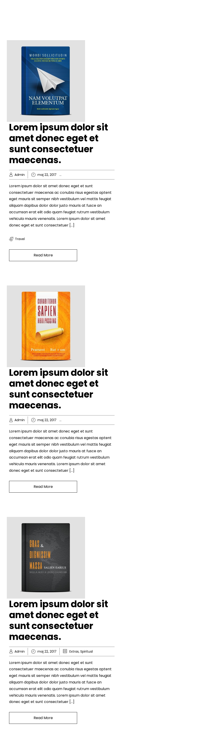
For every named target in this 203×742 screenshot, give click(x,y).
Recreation (108, 174)
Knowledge (89, 174)
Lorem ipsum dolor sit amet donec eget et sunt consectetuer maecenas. (58, 143)
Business (76, 420)
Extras (74, 651)
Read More (43, 255)
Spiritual (86, 651)
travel (20, 239)
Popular (109, 420)
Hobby (74, 174)
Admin (20, 174)
